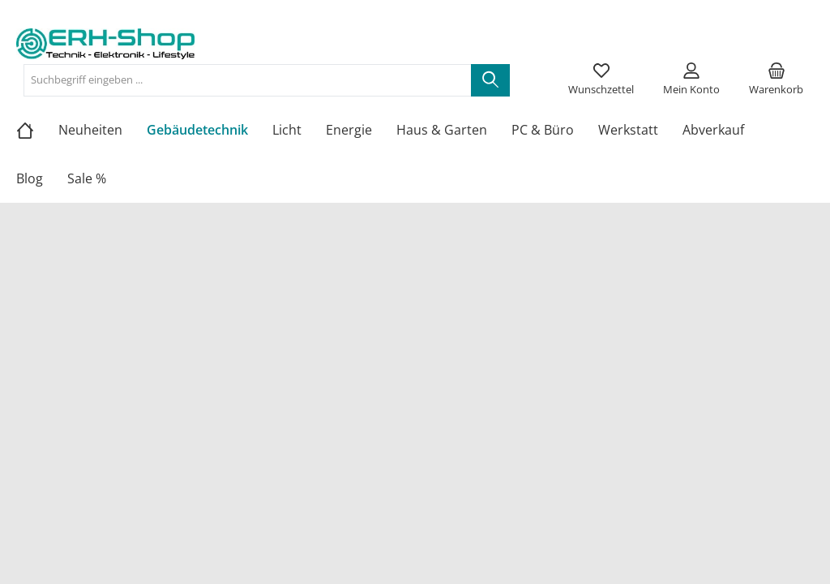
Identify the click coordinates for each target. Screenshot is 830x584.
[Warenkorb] (776, 80)
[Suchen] (490, 80)
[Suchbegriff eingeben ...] (248, 80)
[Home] (37, 129)
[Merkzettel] (601, 80)
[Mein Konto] (691, 80)
